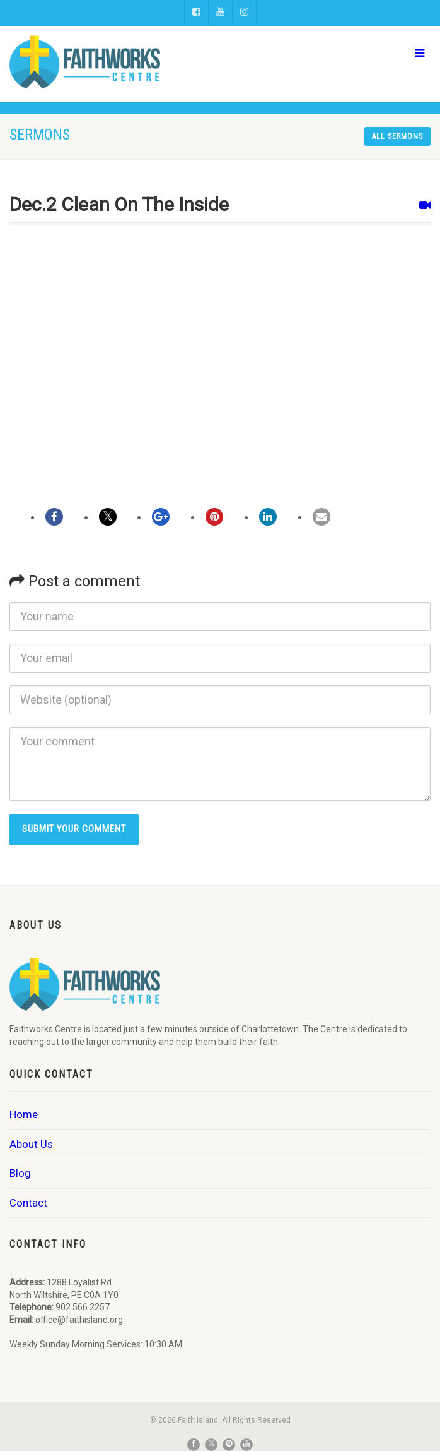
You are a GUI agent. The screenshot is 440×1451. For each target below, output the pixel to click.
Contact (28, 1202)
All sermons (397, 136)
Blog (20, 1173)
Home (23, 1114)
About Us (31, 1144)
